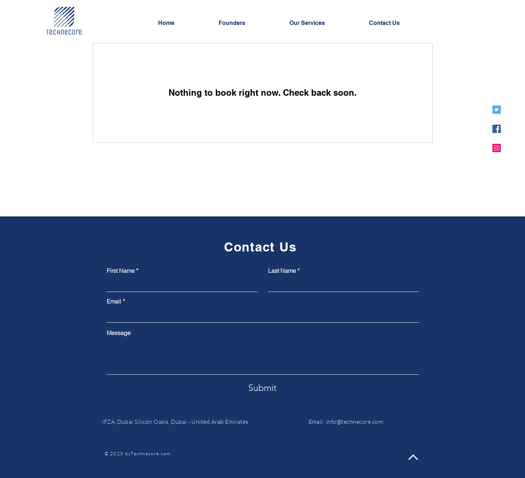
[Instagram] (496, 148)
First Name (121, 271)
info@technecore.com (354, 421)
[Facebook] (496, 129)
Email (114, 301)
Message (119, 333)
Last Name (282, 271)
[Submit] (262, 387)
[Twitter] (496, 109)
